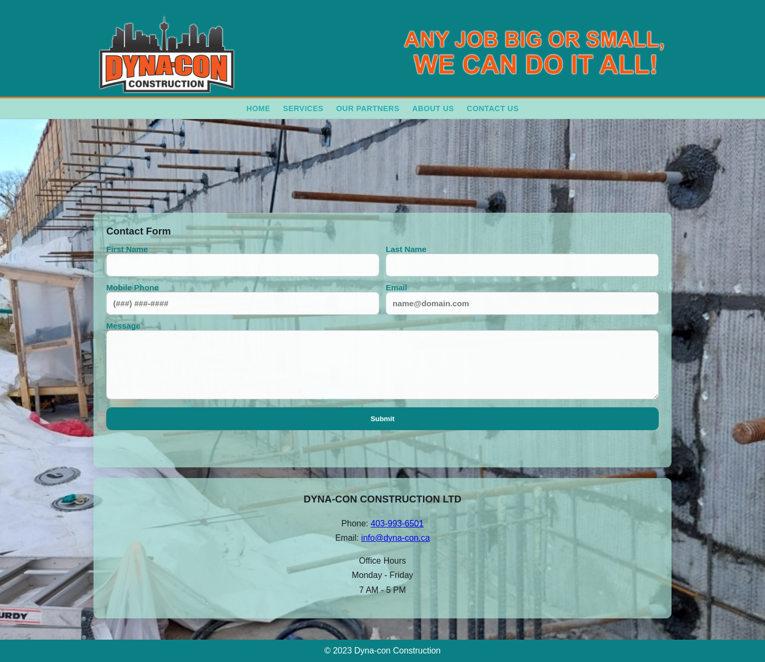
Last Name (522, 260)
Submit (382, 419)
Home (258, 108)
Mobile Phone (242, 299)
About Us (433, 108)
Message (382, 360)
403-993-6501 (397, 523)
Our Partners (368, 108)
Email (522, 299)
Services (303, 108)
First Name (242, 260)
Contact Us (493, 108)
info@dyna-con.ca (395, 537)
